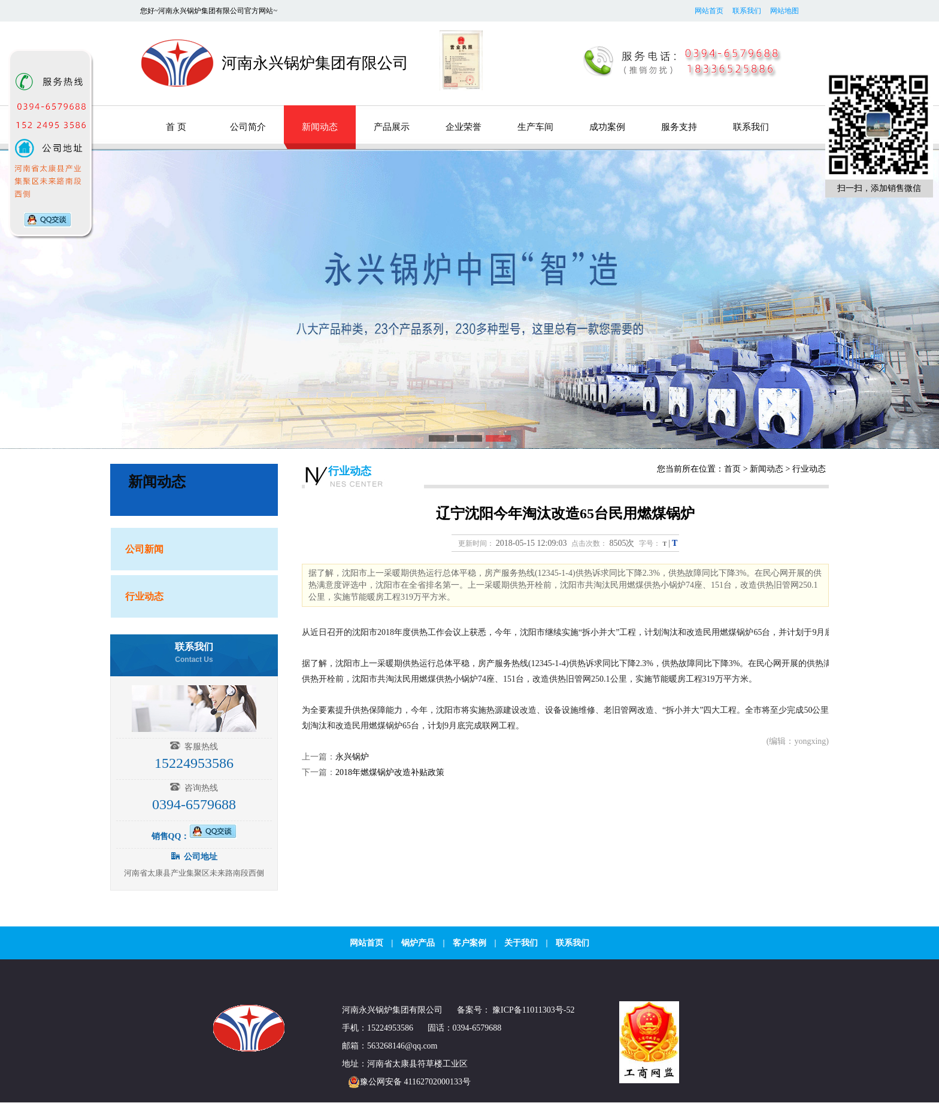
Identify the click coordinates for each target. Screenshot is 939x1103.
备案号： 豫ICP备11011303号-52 (516, 1009)
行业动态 (349, 471)
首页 (732, 468)
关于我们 (521, 942)
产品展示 (392, 127)
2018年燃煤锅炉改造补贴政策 (389, 772)
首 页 (176, 127)
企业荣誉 (463, 127)
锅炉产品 (418, 942)
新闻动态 (320, 127)
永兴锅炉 (352, 756)
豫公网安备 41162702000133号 (406, 1082)
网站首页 (709, 11)
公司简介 (248, 127)
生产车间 (535, 127)
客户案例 (469, 942)
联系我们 (746, 11)
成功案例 (607, 127)
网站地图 (784, 11)
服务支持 (679, 127)
